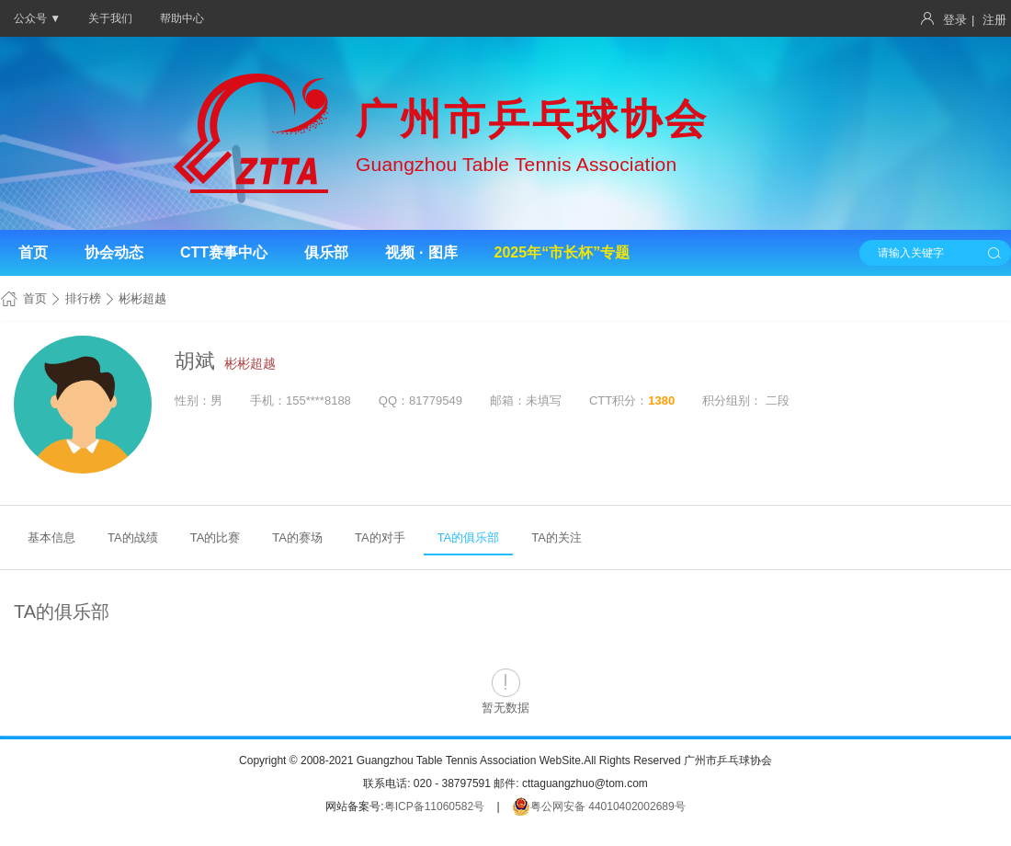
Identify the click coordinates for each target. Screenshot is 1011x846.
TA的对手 (380, 537)
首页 (33, 252)
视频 (400, 252)
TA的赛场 (297, 537)
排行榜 (83, 298)
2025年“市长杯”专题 (562, 252)
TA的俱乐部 (468, 537)
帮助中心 (182, 18)
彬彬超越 (250, 363)
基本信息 (51, 537)
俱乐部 (326, 252)
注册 (994, 20)
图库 (443, 252)
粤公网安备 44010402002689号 (599, 806)
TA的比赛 (215, 537)
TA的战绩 (133, 537)
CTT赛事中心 (223, 252)
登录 (955, 20)
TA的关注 (556, 537)
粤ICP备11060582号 (434, 806)
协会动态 (114, 252)
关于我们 (110, 18)
